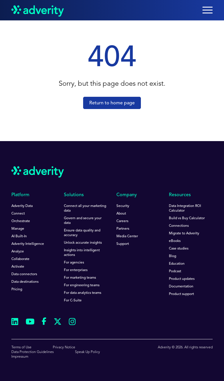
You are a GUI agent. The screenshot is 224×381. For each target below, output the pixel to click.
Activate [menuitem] (17, 266)
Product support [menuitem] (181, 294)
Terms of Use (21, 347)
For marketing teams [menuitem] (80, 278)
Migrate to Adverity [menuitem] (184, 233)
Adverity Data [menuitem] (22, 206)
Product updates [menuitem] (182, 279)
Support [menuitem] (122, 244)
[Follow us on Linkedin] (14, 322)
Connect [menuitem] (18, 213)
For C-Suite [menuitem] (73, 300)
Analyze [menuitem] (17, 251)
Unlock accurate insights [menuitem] (83, 243)
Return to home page (112, 103)
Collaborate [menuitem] (20, 259)
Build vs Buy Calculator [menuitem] (187, 218)
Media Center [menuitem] (127, 236)
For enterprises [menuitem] (76, 270)
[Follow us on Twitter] (58, 322)
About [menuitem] (121, 213)
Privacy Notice (64, 347)
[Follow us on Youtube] (30, 322)
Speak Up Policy (87, 352)
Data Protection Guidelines (32, 352)
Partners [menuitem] (122, 229)
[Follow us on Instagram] (72, 322)
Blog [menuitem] (172, 256)
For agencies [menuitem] (74, 262)
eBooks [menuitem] (175, 241)
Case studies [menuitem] (178, 248)
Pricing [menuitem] (16, 289)
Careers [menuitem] (122, 221)
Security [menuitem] (122, 206)
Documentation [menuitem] (181, 286)
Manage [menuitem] (17, 229)
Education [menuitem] (177, 264)
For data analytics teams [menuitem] (82, 293)
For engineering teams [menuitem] (81, 285)
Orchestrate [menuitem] (20, 221)
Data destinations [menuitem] (24, 282)
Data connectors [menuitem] (24, 274)
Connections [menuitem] (179, 226)
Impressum (19, 357)
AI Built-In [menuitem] (19, 236)
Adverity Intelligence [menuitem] (27, 244)
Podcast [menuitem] (175, 271)
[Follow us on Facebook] (44, 322)
